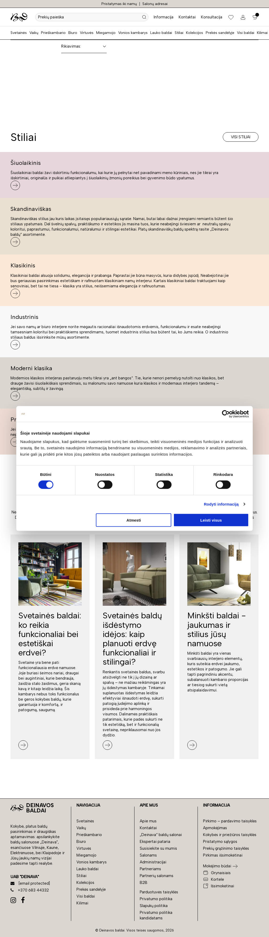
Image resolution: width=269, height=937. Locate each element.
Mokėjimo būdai (217, 866)
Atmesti (133, 520)
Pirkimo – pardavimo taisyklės (230, 821)
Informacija (163, 17)
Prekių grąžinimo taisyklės (226, 848)
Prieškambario (53, 32)
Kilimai (262, 32)
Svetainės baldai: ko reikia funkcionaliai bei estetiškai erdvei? (49, 634)
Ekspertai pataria (155, 841)
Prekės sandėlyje (220, 32)
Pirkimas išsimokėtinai (222, 855)
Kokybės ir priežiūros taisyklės (229, 834)
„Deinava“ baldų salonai (161, 834)
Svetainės (19, 32)
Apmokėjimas (215, 828)
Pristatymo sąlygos (220, 841)
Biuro (72, 32)
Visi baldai (245, 32)
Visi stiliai (240, 137)
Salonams (148, 855)
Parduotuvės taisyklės (159, 892)
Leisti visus (211, 520)
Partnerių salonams (156, 875)
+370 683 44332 (30, 890)
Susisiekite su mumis (158, 848)
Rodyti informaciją (221, 504)
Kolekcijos (194, 32)
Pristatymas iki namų (119, 4)
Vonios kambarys (133, 32)
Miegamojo (106, 32)
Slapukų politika (154, 905)
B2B (143, 882)
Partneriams (150, 869)
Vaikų (33, 32)
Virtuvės (87, 32)
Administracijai (153, 862)
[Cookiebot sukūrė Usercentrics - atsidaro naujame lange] (226, 414)
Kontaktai (187, 17)
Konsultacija (211, 17)
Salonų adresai (155, 4)
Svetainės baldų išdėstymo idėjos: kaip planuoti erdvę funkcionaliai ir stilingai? (132, 638)
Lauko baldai (161, 32)
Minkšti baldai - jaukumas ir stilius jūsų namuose (216, 629)
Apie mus (148, 821)
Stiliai (179, 32)
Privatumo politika (156, 899)
